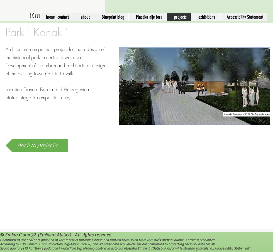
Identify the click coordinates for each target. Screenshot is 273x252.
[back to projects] (37, 145)
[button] (194, 86)
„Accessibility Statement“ (231, 248)
